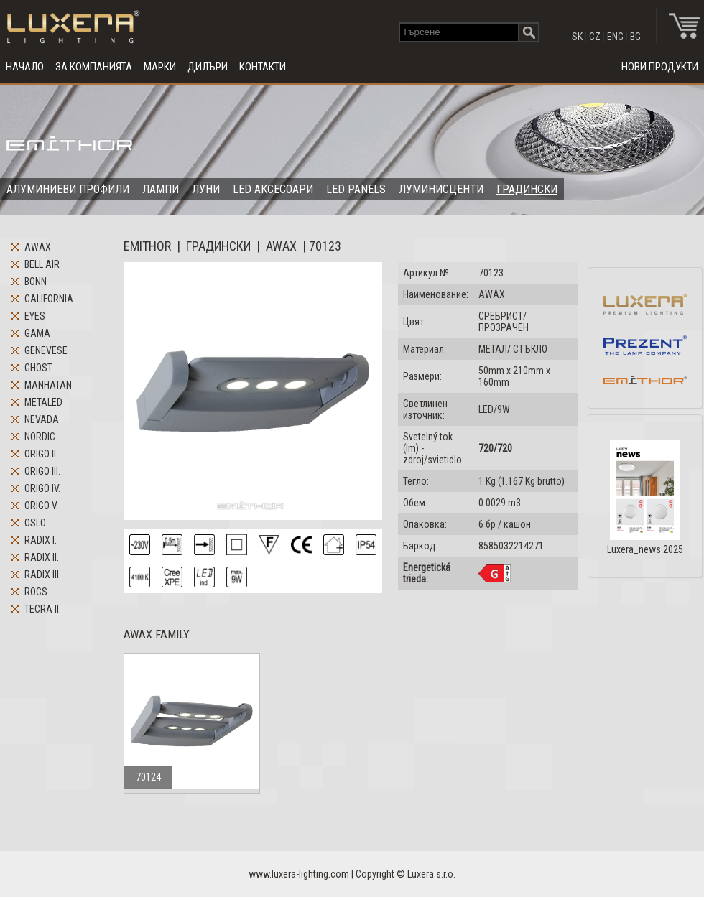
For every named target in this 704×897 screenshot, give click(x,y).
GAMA (37, 333)
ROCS (35, 592)
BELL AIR (42, 264)
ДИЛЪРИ (207, 66)
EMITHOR (147, 246)
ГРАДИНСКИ (526, 189)
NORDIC (39, 436)
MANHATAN (48, 385)
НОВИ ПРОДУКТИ (659, 66)
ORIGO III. (42, 471)
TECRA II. (42, 609)
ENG (615, 36)
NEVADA (41, 419)
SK (577, 36)
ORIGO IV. (42, 488)
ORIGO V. (41, 505)
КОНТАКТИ (262, 66)
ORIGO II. (41, 454)
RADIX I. (40, 540)
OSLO (35, 523)
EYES (34, 316)
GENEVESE (46, 350)
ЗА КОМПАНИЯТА (93, 66)
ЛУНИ (206, 189)
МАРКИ (160, 66)
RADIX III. (42, 574)
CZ (595, 36)
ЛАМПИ (160, 189)
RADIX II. (41, 557)
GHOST (38, 367)
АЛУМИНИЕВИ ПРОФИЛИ (67, 189)
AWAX (37, 247)
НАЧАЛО (25, 66)
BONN (35, 281)
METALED (43, 402)
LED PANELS (356, 189)
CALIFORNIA (48, 299)
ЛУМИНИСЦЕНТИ (441, 189)
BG (635, 36)
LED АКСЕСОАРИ (273, 189)
